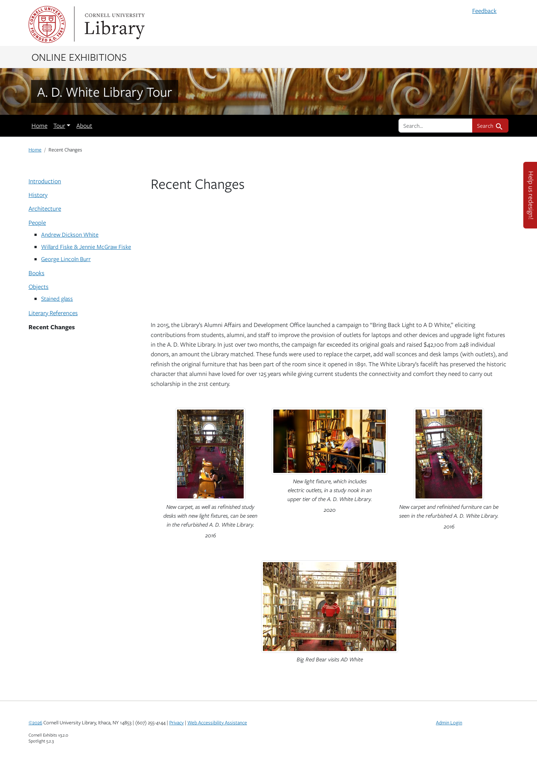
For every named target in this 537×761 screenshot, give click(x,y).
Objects (39, 287)
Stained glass (57, 298)
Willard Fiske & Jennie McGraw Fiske (86, 246)
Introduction (45, 181)
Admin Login (449, 722)
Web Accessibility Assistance (217, 722)
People (37, 222)
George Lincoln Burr (66, 259)
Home (39, 125)
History (38, 195)
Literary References (53, 313)
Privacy (176, 722)
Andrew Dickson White (70, 234)
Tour (59, 125)
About (84, 125)
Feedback (484, 11)
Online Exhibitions (79, 56)
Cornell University (47, 24)
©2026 (35, 722)
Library (113, 24)
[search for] (435, 126)
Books (36, 273)
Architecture (45, 208)
